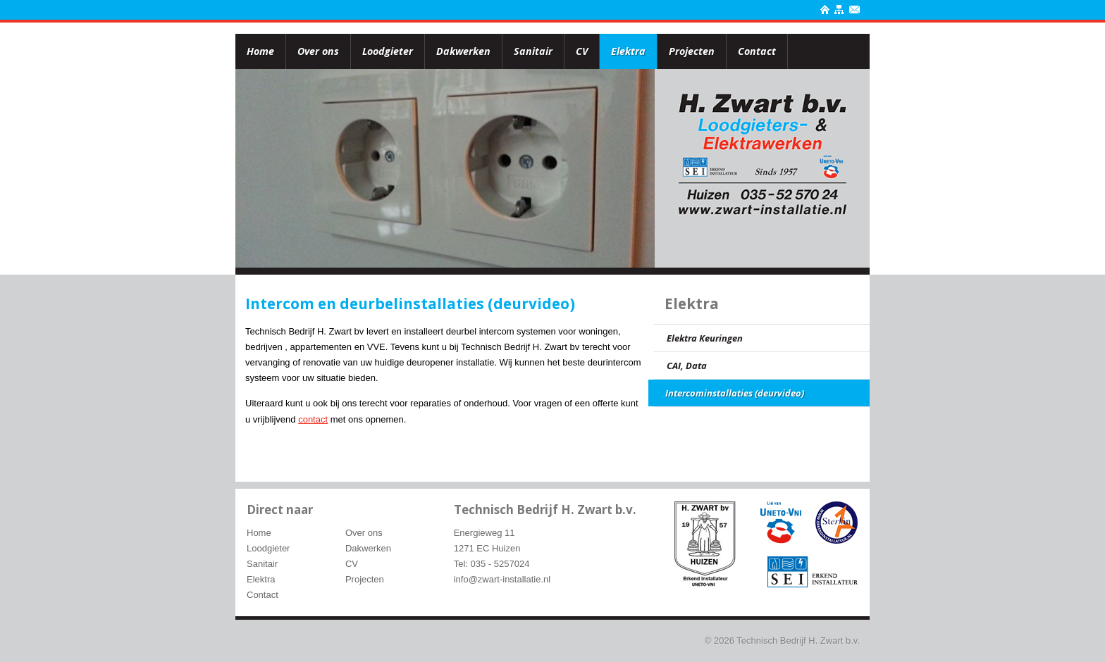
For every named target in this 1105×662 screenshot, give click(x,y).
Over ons (318, 51)
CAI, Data (687, 365)
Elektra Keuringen (705, 338)
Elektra (628, 51)
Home (260, 51)
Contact (757, 51)
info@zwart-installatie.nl (502, 579)
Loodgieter (387, 51)
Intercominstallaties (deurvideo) (734, 393)
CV (582, 51)
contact (313, 419)
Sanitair (533, 51)
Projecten (692, 51)
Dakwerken (463, 51)
